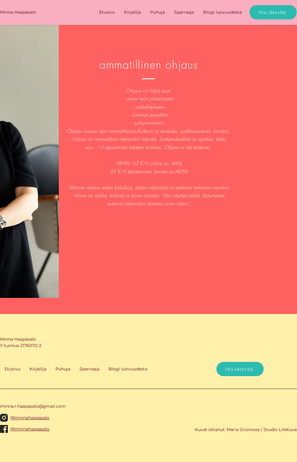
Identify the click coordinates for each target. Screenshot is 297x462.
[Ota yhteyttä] (273, 12)
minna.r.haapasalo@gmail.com (33, 406)
